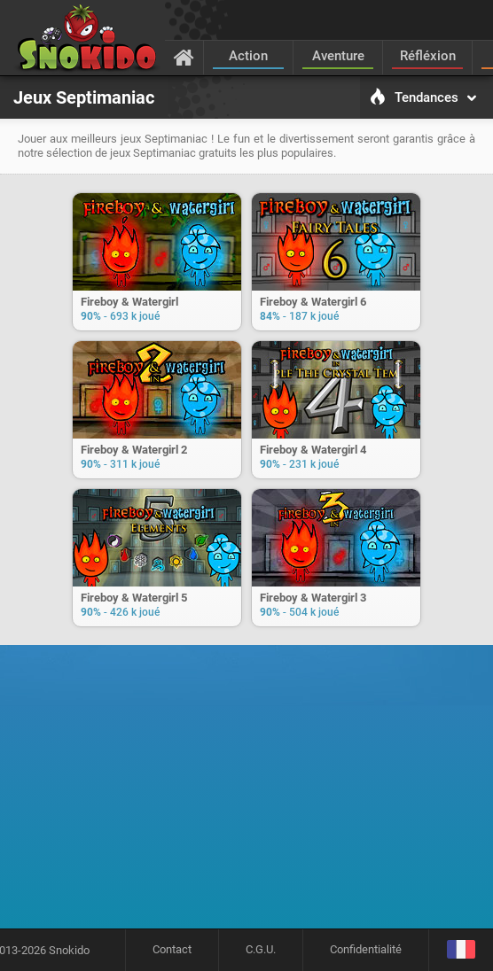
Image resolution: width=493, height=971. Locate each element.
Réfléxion (428, 56)
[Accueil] (184, 56)
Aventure (338, 56)
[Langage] (460, 950)
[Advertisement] (252, 793)
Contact (172, 949)
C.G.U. (261, 949)
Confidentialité (366, 949)
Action (248, 56)
